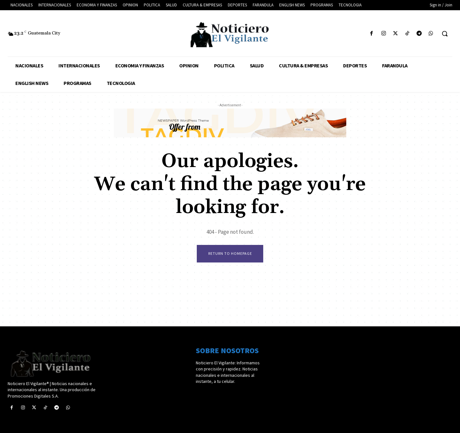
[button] (444, 33)
